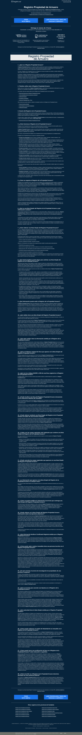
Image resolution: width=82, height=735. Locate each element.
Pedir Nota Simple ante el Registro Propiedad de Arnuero (29, 93)
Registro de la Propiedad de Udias (48, 711)
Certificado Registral (23, 96)
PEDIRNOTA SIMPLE (26, 20)
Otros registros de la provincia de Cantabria (41, 705)
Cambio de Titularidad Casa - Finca (25, 100)
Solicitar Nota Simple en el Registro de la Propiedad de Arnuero (41, 14)
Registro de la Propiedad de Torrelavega (22, 709)
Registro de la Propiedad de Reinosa (22, 716)
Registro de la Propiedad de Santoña (22, 714)
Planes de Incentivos (39, 728)
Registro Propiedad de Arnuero (41, 7)
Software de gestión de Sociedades (30, 728)
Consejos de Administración (53, 728)
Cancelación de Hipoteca (23, 98)
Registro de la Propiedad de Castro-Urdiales (23, 711)
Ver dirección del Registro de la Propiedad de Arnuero (41, 12)
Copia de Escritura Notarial (24, 104)
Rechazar (61, 733)
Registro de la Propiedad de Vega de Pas (49, 707)
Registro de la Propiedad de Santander (22, 707)
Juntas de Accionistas (45, 728)
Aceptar (65, 733)
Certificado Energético (23, 107)
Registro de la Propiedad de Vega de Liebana (50, 709)
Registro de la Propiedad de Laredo (22, 712)
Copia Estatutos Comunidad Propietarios (26, 105)
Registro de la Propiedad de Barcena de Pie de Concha (52, 712)
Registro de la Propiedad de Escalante (49, 716)
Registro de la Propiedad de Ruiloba (48, 714)
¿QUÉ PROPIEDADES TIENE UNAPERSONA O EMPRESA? (56, 20)
